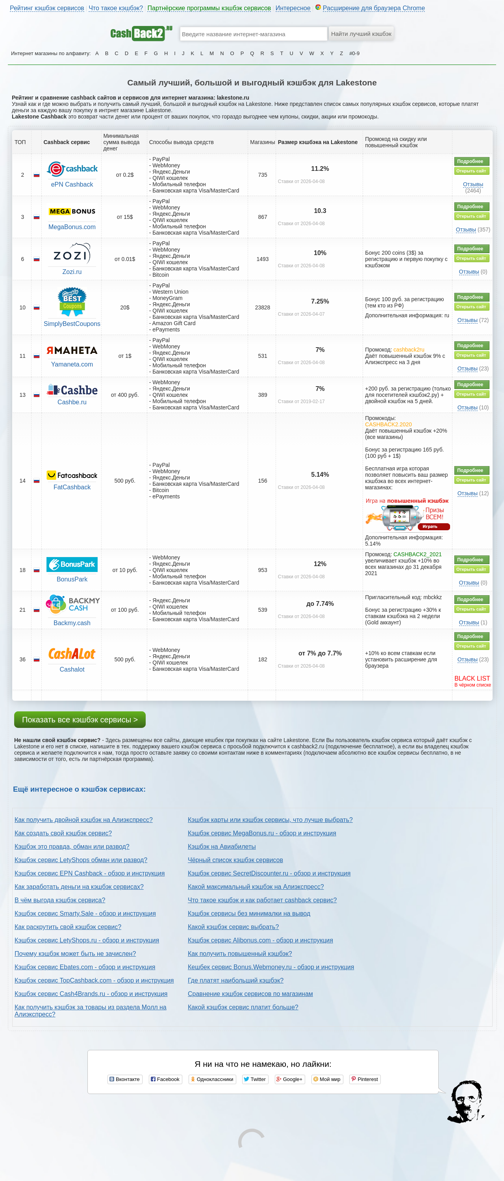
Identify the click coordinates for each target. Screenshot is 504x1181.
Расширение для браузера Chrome (374, 8)
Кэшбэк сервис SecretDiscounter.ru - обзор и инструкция (269, 873)
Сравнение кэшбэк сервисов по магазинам (250, 993)
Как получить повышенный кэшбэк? (240, 953)
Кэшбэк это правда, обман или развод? (72, 846)
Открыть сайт (471, 170)
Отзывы (473, 184)
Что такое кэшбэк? (116, 8)
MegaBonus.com (72, 227)
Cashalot (71, 669)
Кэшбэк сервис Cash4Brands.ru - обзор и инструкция (91, 993)
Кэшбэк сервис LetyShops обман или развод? (81, 860)
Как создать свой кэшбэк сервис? (63, 833)
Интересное (293, 8)
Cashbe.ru (72, 402)
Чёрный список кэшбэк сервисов (235, 860)
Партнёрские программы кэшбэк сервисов (209, 8)
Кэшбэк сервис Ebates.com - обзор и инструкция (85, 967)
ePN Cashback (72, 184)
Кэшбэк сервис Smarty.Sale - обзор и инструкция (85, 913)
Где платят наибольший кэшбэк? (236, 980)
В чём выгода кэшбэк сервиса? (60, 900)
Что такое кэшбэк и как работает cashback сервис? (262, 900)
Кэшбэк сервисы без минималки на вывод (249, 913)
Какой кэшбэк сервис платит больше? (243, 1007)
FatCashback (72, 487)
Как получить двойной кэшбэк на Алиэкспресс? (84, 819)
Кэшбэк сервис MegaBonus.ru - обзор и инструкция (262, 833)
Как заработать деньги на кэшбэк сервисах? (79, 886)
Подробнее (470, 161)
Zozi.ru (72, 271)
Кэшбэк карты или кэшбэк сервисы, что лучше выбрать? (270, 819)
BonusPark (72, 579)
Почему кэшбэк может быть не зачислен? (75, 953)
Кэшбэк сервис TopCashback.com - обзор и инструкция (94, 980)
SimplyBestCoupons (72, 323)
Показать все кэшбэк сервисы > (80, 719)
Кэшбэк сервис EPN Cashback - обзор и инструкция (90, 873)
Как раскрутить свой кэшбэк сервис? (68, 927)
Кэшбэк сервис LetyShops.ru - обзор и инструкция (87, 940)
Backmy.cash (72, 623)
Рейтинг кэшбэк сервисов (47, 8)
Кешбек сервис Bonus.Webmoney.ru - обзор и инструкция (271, 967)
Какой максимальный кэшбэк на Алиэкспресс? (256, 886)
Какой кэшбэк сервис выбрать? (233, 927)
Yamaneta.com (72, 364)
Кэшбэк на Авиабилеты (222, 846)
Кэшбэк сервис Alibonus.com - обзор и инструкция (260, 940)
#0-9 (354, 53)
